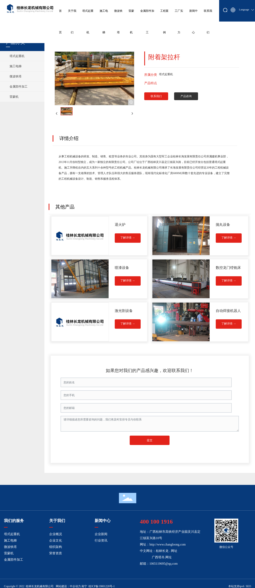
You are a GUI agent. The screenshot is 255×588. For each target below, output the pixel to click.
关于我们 (57, 520)
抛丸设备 (223, 225)
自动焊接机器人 (228, 311)
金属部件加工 (13, 559)
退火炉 (120, 225)
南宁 (84, 586)
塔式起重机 (12, 534)
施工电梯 (10, 540)
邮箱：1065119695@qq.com (159, 563)
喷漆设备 (122, 268)
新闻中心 (103, 520)
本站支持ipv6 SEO (239, 586)
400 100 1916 (156, 521)
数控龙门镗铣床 (228, 268)
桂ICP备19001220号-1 (101, 586)
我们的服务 (14, 520)
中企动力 (75, 586)
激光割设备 (124, 311)
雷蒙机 (9, 553)
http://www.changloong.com (167, 544)
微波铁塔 (10, 547)
